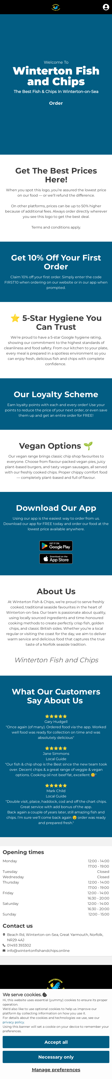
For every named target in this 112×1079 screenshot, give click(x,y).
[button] (56, 103)
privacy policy (13, 1022)
